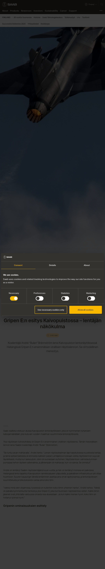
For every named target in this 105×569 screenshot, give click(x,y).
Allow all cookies (85, 309)
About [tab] (87, 265)
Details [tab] (52, 265)
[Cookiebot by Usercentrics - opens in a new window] (90, 257)
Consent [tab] (18, 265)
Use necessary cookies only (51, 309)
